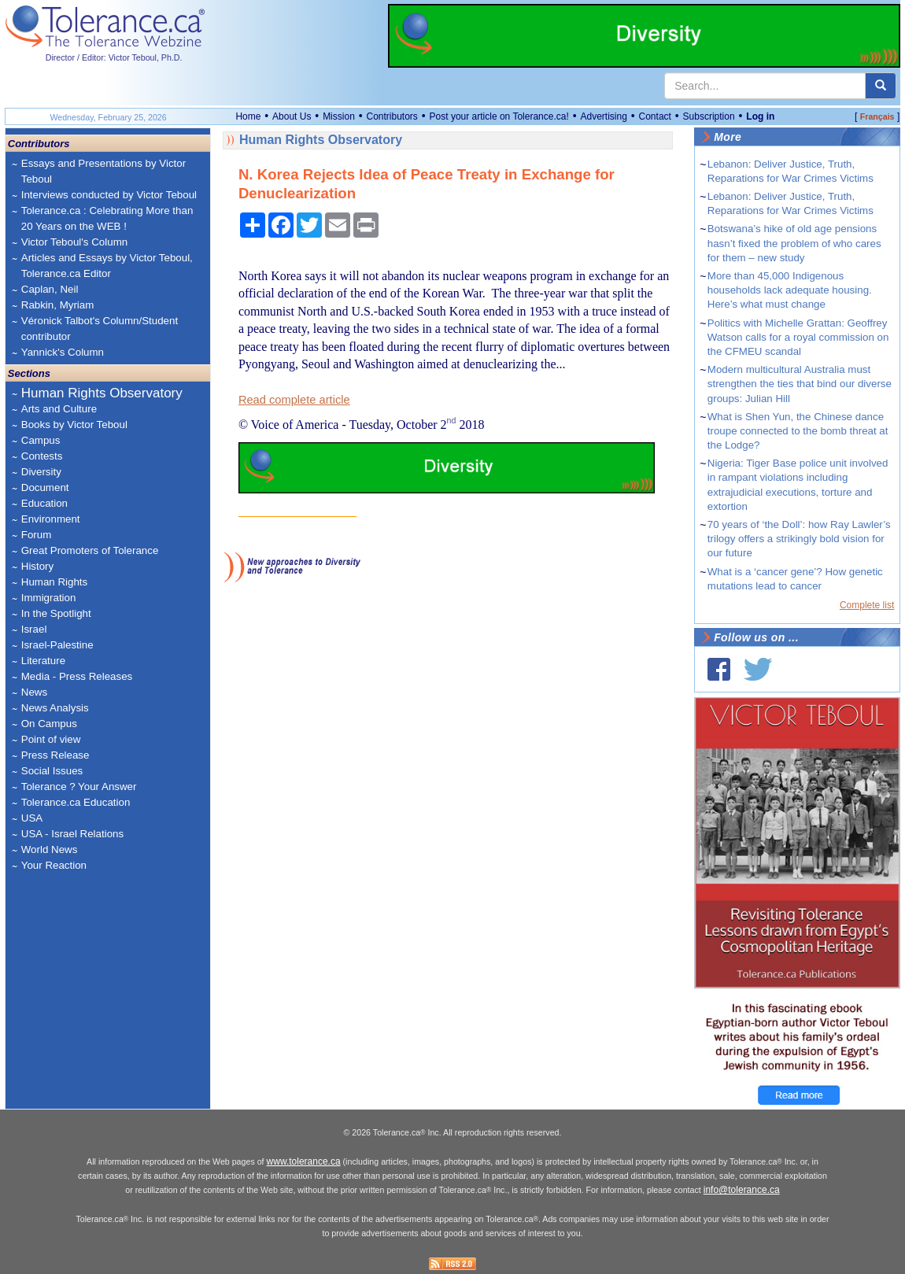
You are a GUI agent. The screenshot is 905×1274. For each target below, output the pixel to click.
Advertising (603, 116)
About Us (291, 116)
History (37, 566)
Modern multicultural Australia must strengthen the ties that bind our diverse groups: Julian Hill (799, 384)
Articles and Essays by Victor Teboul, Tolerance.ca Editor (107, 265)
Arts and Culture (59, 409)
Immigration (48, 598)
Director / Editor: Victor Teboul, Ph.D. (114, 57)
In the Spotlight (56, 613)
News (34, 692)
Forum (36, 535)
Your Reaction (54, 865)
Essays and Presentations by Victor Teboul (103, 171)
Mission (339, 116)
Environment (50, 519)
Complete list (867, 605)
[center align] (880, 85)
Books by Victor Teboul (74, 424)
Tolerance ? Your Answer (79, 786)
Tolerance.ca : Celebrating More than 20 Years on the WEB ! (107, 218)
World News (49, 849)
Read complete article (294, 399)
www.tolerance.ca (304, 1161)
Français (877, 116)
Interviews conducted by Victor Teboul (109, 195)
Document (45, 487)
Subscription (709, 116)
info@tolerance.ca (742, 1189)
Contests (42, 456)
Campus (41, 440)
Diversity (41, 472)
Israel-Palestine (57, 645)
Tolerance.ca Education (76, 802)
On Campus (49, 723)
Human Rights (54, 582)
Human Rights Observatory (102, 393)
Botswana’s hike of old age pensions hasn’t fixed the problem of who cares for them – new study (794, 243)
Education (44, 503)
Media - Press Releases (76, 676)
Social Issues (52, 771)
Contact (655, 116)
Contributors (392, 116)
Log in (760, 116)
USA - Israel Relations (72, 834)
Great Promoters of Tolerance (90, 550)
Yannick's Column (62, 352)
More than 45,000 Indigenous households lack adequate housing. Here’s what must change (789, 290)
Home (247, 116)
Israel (34, 629)
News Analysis (55, 708)
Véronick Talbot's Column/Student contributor (99, 328)
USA (31, 818)
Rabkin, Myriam (57, 305)
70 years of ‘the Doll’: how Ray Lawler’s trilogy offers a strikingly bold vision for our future (799, 539)
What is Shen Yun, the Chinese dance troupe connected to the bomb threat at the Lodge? (797, 431)
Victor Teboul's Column (74, 242)
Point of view (51, 739)
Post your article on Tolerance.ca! (499, 116)
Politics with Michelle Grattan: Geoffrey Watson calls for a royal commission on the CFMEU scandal (798, 337)
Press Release (55, 755)
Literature (43, 661)
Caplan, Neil (50, 289)
